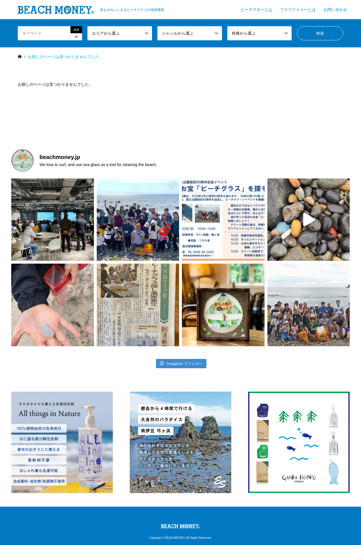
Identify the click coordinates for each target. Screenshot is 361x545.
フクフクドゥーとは (298, 9)
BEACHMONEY (175, 537)
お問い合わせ (335, 9)
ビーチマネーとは (256, 9)
